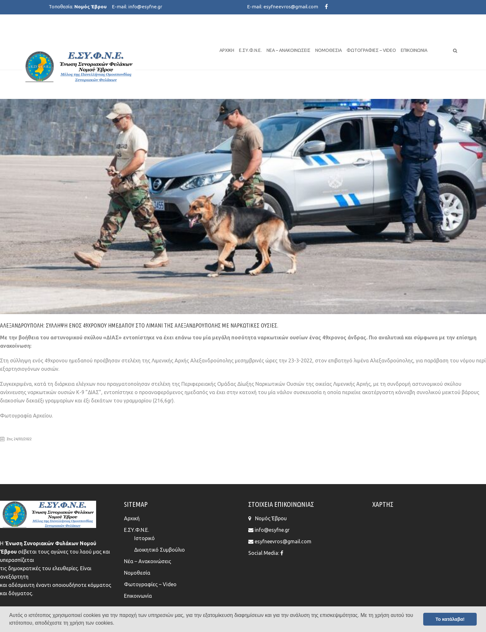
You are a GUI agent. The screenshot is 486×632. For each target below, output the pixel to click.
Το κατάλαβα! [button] (450, 619)
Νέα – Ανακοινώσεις (288, 50)
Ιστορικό (144, 538)
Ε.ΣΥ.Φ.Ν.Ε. (250, 50)
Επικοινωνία (414, 50)
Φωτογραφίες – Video (371, 50)
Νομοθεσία (328, 50)
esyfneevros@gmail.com (290, 6)
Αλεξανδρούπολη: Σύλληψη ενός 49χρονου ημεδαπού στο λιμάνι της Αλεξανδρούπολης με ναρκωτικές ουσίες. (139, 325)
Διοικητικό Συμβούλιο (159, 550)
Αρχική (226, 50)
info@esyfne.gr (145, 6)
